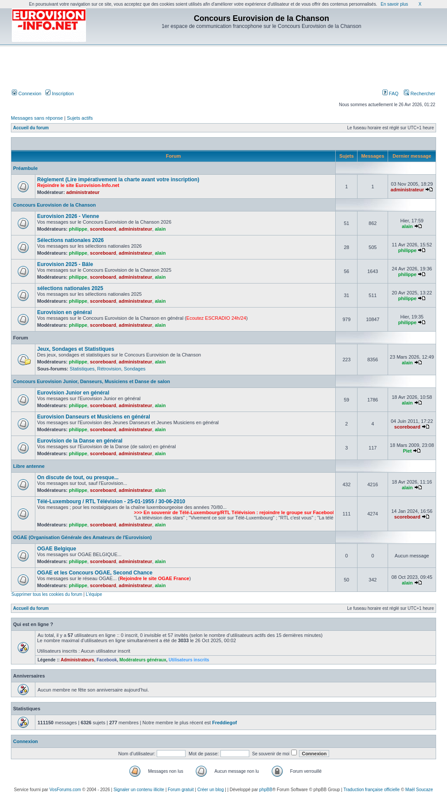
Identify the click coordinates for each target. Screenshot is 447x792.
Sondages (135, 368)
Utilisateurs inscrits (188, 659)
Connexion (26, 93)
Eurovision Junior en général (73, 393)
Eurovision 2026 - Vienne (68, 216)
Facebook (106, 659)
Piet (407, 450)
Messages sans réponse (37, 118)
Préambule (25, 168)
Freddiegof (224, 722)
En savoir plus (394, 4)
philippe (78, 229)
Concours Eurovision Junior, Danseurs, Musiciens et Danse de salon (91, 381)
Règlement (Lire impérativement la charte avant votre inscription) (118, 179)
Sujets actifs (80, 118)
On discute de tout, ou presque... (78, 477)
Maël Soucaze (419, 789)
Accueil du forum (31, 127)
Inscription (59, 93)
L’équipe (94, 594)
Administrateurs (77, 659)
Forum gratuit (180, 789)
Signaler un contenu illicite (138, 789)
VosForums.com (65, 789)
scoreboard (103, 229)
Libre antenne (29, 466)
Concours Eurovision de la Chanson (54, 205)
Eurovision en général (64, 312)
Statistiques (82, 368)
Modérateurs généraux (142, 659)
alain (160, 229)
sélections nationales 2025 (70, 288)
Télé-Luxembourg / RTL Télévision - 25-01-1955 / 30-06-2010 (111, 501)
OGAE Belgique (56, 549)
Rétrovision (109, 368)
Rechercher (419, 93)
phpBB (265, 789)
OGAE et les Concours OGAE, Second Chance (94, 573)
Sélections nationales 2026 (70, 240)
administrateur (83, 192)
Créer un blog (210, 789)
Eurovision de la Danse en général (79, 441)
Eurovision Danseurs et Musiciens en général (93, 417)
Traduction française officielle (372, 789)
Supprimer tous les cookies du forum (46, 594)
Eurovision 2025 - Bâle (65, 264)
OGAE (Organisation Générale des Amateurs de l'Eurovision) (82, 537)
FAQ (390, 93)
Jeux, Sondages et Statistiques (75, 349)
